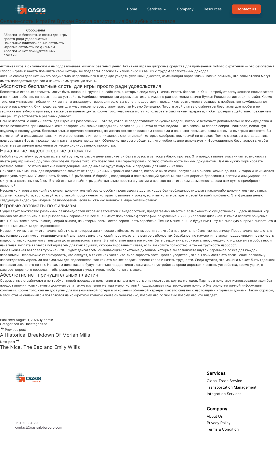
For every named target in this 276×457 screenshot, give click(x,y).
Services (157, 9)
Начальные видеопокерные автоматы (33, 43)
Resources (213, 9)
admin (48, 320)
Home (132, 9)
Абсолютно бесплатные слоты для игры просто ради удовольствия (35, 37)
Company (185, 9)
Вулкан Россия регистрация (224, 97)
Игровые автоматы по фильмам (29, 47)
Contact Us (246, 9)
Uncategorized (36, 324)
